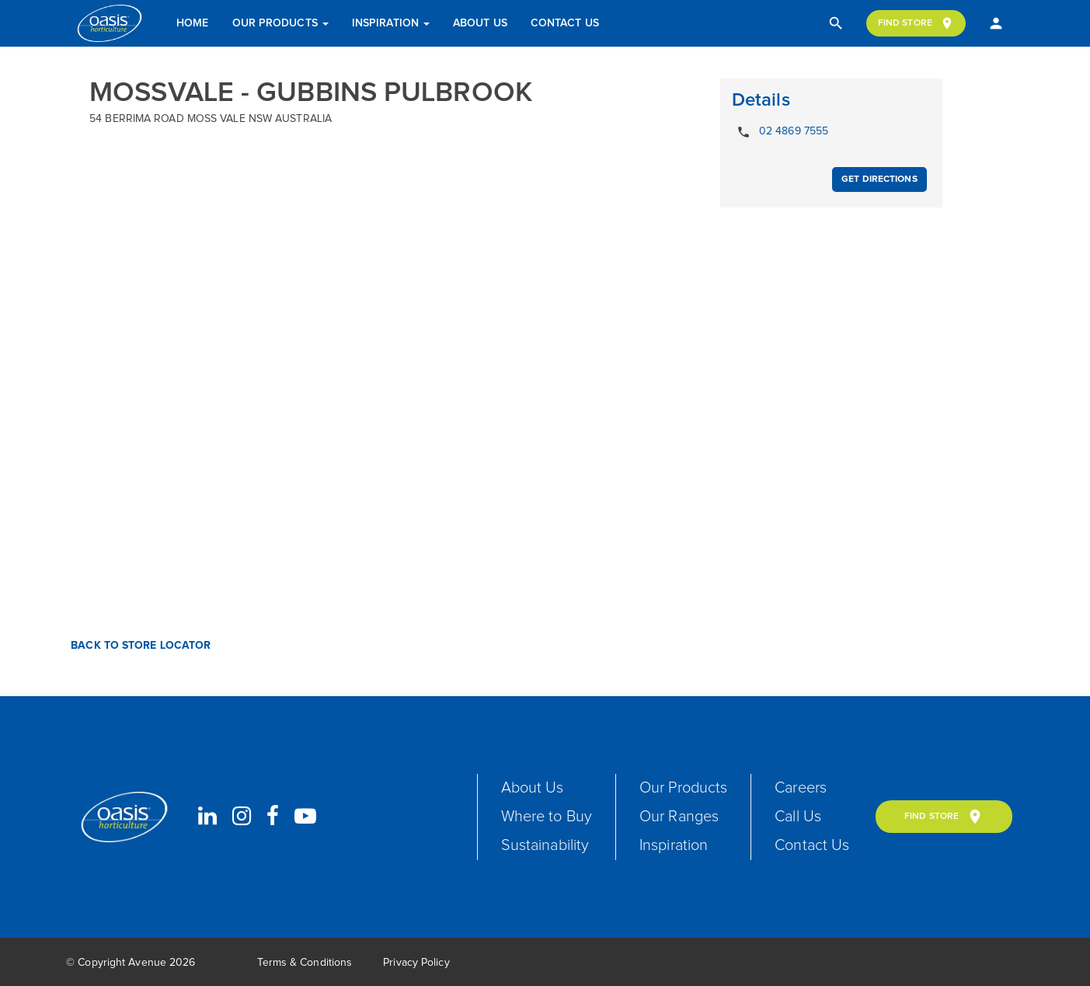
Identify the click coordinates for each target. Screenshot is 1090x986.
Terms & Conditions (304, 962)
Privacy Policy (416, 962)
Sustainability (545, 845)
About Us (480, 23)
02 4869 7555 (780, 132)
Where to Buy (546, 816)
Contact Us (565, 23)
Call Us (798, 816)
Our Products (280, 23)
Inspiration (391, 23)
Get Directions (879, 179)
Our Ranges (679, 816)
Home (192, 23)
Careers (801, 788)
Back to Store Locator (139, 645)
